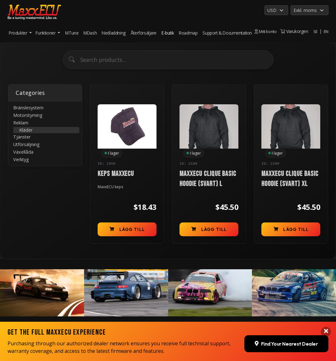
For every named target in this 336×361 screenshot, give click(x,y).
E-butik (166, 33)
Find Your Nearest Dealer (286, 321)
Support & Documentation (217, 33)
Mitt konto (264, 27)
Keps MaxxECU (116, 174)
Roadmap (188, 30)
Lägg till (127, 229)
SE (315, 31)
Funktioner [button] (46, 30)
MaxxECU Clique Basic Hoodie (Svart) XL (290, 179)
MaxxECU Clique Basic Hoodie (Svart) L (207, 179)
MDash (90, 30)
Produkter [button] (18, 30)
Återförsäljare (144, 30)
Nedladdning (114, 30)
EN (325, 31)
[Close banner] (326, 309)
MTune (71, 30)
